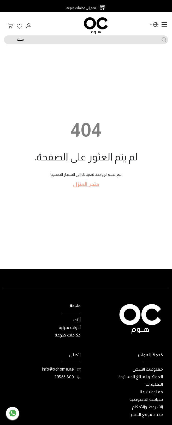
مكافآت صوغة (68, 335)
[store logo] (96, 26)
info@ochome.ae (58, 369)
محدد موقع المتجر (146, 414)
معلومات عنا (151, 392)
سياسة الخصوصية (146, 399)
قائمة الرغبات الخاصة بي (19, 26)
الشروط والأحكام (147, 407)
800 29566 (64, 377)
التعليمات (154, 384)
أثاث (77, 320)
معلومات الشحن (148, 369)
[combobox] (86, 39)
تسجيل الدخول (28, 25)
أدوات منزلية (70, 327)
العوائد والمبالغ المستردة (140, 376)
